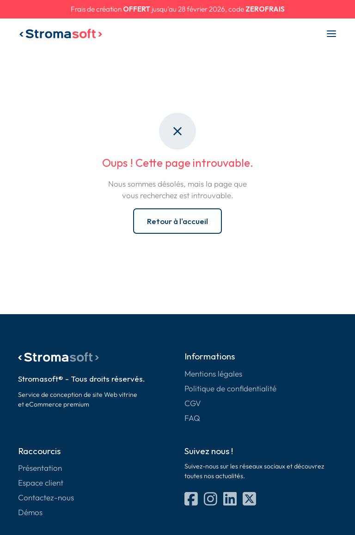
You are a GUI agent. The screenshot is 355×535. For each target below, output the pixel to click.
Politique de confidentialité (230, 388)
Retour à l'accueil (177, 221)
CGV (192, 403)
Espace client (40, 482)
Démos (30, 512)
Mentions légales (213, 373)
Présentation (40, 468)
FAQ (192, 418)
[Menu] (331, 33)
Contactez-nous (46, 497)
